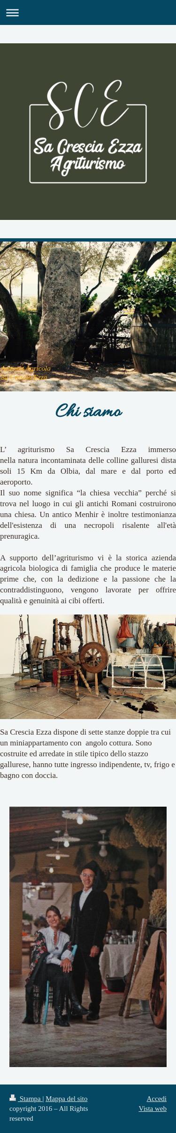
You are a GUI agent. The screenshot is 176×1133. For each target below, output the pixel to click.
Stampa (26, 1098)
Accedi (157, 1098)
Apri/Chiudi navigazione (88, 12)
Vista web (152, 1108)
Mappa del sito (66, 1098)
